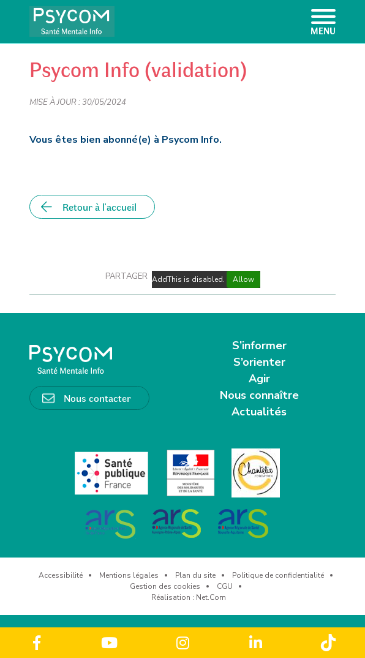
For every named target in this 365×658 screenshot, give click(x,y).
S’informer (259, 345)
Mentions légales (129, 575)
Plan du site (195, 575)
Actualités (259, 411)
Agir (259, 378)
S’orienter (259, 362)
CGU (225, 586)
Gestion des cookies (165, 586)
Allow (243, 279)
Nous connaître (259, 395)
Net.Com (211, 597)
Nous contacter (97, 397)
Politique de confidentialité (278, 575)
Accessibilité (61, 575)
